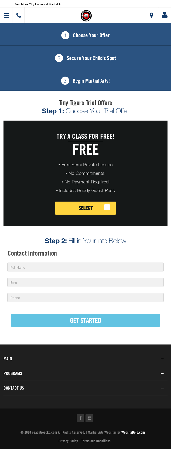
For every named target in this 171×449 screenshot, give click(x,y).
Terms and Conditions (95, 441)
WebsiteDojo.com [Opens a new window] (133, 432)
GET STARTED (85, 320)
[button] (86, 16)
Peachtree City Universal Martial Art (38, 4)
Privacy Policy (68, 441)
